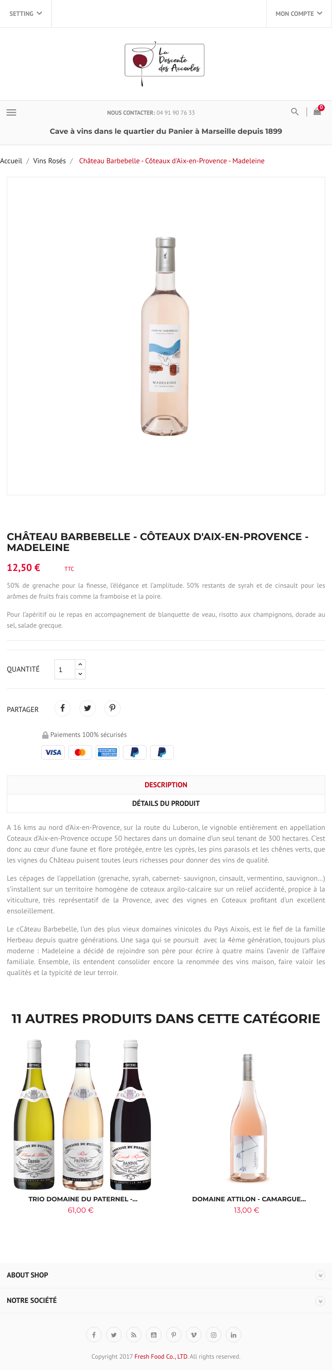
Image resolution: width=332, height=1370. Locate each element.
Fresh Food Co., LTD (160, 1356)
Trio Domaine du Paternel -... (83, 1199)
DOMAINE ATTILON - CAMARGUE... (249, 1199)
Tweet (87, 708)
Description (166, 785)
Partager (62, 708)
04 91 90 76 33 (175, 113)
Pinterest (112, 708)
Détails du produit (166, 803)
